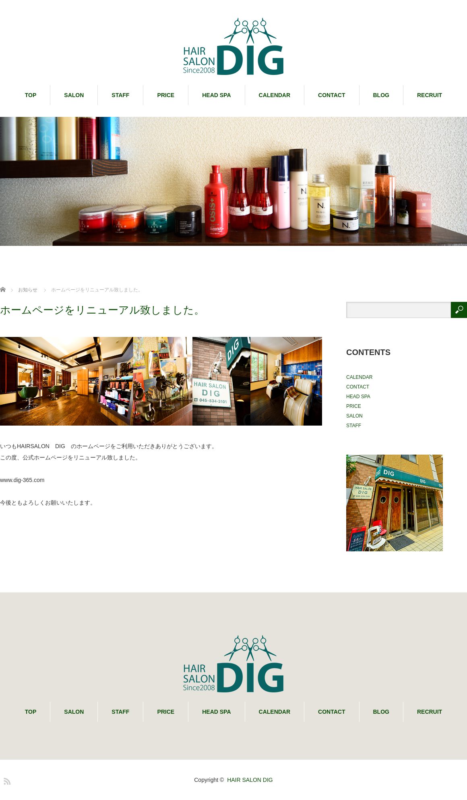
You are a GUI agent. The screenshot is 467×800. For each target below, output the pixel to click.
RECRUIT (429, 95)
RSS (6, 780)
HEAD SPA (216, 95)
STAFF (120, 95)
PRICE (165, 95)
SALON (74, 95)
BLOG (381, 95)
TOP (31, 95)
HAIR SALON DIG (250, 780)
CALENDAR (275, 95)
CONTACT (331, 95)
